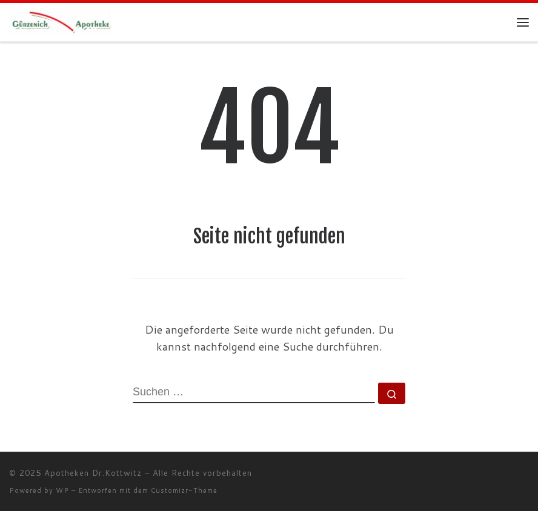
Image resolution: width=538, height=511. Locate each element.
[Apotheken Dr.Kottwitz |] (61, 21)
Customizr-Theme (184, 490)
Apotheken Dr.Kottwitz (93, 472)
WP (62, 490)
